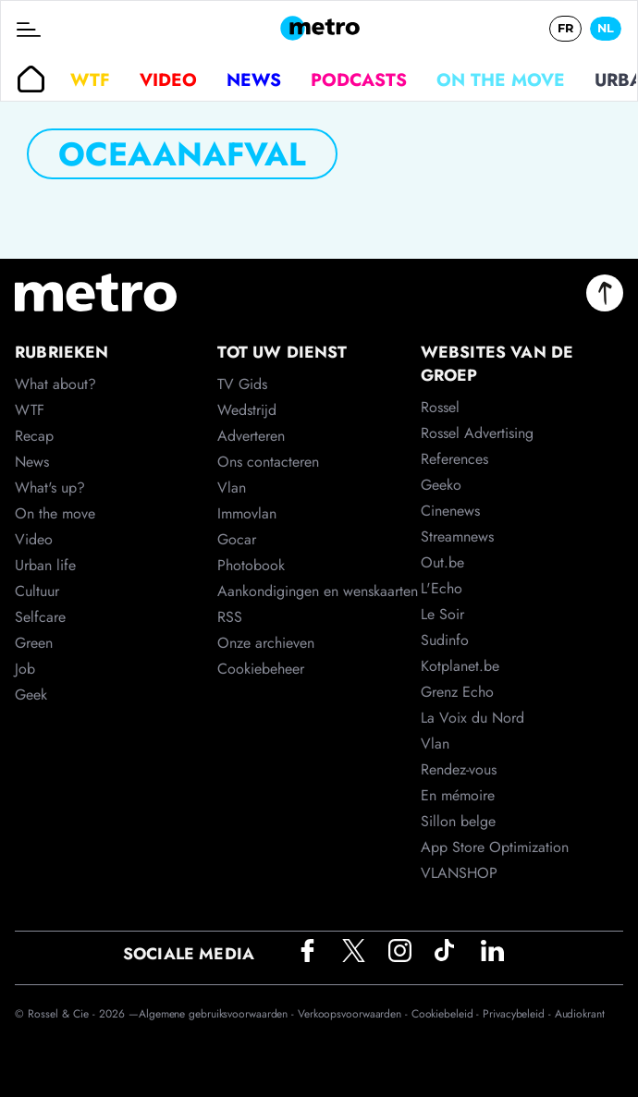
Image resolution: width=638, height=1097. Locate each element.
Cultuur (37, 591)
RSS (229, 617)
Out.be (442, 562)
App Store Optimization (495, 847)
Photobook (251, 565)
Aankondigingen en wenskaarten (317, 591)
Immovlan (246, 513)
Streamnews (457, 536)
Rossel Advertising (477, 433)
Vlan (231, 487)
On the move (500, 79)
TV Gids (242, 384)
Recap (34, 435)
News (254, 79)
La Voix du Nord (472, 717)
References (454, 458)
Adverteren (251, 435)
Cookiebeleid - (447, 1014)
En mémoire (458, 795)
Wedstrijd (246, 410)
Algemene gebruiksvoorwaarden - (218, 1014)
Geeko (441, 484)
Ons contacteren (268, 461)
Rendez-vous (459, 769)
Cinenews (450, 510)
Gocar (236, 539)
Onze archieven (265, 642)
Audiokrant (580, 1014)
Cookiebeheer (260, 668)
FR (565, 28)
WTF (90, 79)
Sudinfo (445, 640)
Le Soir (442, 614)
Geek (31, 694)
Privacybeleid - (518, 1014)
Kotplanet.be (460, 665)
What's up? (50, 487)
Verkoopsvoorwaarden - (354, 1014)
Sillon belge (458, 821)
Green (34, 642)
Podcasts (359, 79)
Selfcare (40, 617)
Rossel (440, 407)
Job (25, 668)
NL (605, 28)
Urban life (45, 565)
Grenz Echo (457, 691)
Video (168, 79)
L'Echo (441, 588)
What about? (55, 384)
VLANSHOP (459, 873)
